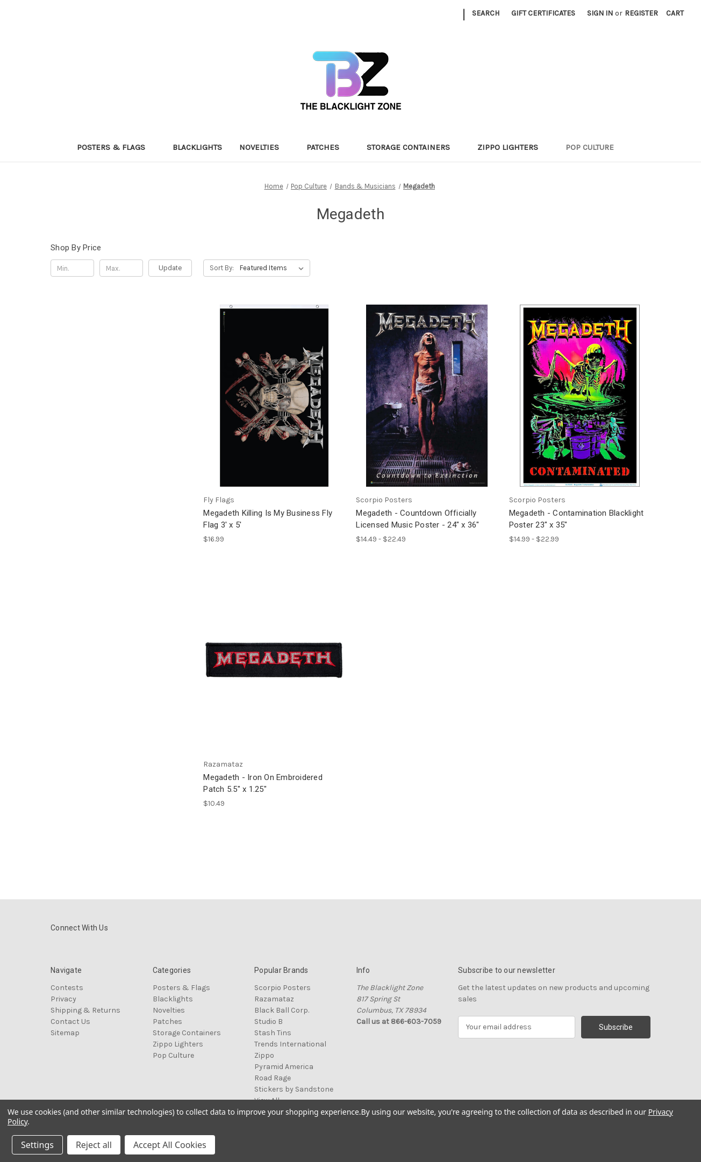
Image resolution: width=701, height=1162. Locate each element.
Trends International (290, 1044)
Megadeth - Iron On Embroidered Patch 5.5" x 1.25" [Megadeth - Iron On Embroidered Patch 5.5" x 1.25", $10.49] (263, 784)
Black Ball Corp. (281, 1010)
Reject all (94, 1145)
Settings (37, 1145)
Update (170, 268)
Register (641, 13)
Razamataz (274, 999)
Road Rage (272, 1077)
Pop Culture (595, 147)
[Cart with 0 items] (675, 13)
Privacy (63, 999)
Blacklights (197, 147)
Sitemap (65, 1032)
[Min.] (72, 268)
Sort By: (222, 268)
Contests (67, 987)
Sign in (600, 13)
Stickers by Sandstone (293, 1089)
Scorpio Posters (282, 987)
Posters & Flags (116, 147)
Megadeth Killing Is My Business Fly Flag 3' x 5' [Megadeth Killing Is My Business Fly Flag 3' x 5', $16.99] (267, 519)
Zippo (264, 1055)
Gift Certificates (543, 13)
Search (485, 13)
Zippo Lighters (512, 147)
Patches (327, 147)
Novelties (264, 147)
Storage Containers (413, 147)
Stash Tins (272, 1032)
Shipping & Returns (85, 1010)
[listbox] (274, 268)
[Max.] (121, 268)
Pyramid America (283, 1066)
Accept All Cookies (169, 1145)
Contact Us (70, 1021)
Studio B (268, 1021)
